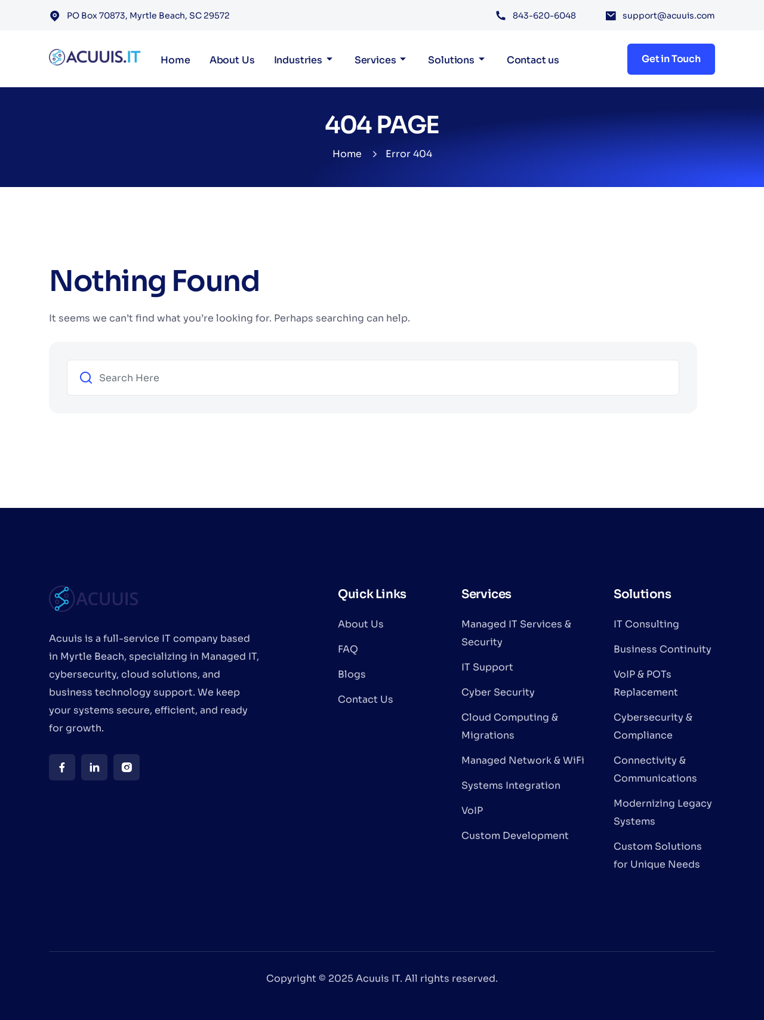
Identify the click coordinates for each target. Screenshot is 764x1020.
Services (375, 60)
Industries (298, 60)
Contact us (533, 60)
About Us (232, 60)
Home (175, 60)
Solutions (451, 60)
